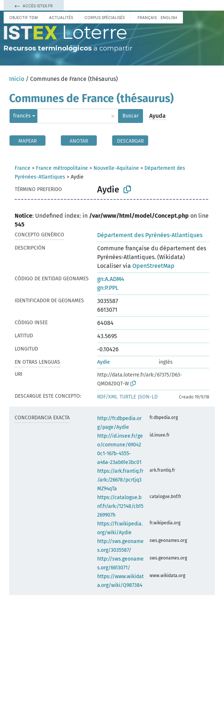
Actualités (61, 17)
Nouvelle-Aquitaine (116, 168)
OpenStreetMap (153, 265)
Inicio (16, 78)
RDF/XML (107, 397)
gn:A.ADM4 (110, 279)
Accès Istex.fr (34, 6)
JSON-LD (148, 397)
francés (22, 116)
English (169, 17)
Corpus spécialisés (104, 17)
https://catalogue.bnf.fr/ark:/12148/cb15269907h (120, 506)
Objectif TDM (23, 17)
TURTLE (128, 397)
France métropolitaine (62, 168)
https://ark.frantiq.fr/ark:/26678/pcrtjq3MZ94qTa (120, 480)
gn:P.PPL (107, 287)
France (22, 168)
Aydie (103, 362)
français (147, 17)
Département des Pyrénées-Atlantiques (149, 235)
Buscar (130, 116)
